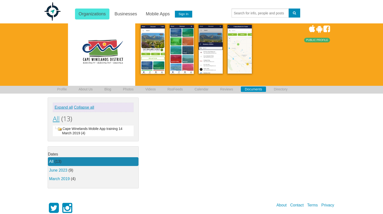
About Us (86, 89)
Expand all (63, 107)
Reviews (226, 89)
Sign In (183, 14)
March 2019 (59, 179)
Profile (62, 89)
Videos (150, 89)
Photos (128, 89)
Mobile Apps (158, 13)
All (56, 118)
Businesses (125, 13)
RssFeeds (175, 89)
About (282, 205)
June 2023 (58, 170)
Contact (297, 205)
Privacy (327, 205)
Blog (107, 89)
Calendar (202, 89)
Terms (312, 205)
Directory (280, 89)
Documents (253, 89)
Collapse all (84, 107)
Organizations (92, 13)
